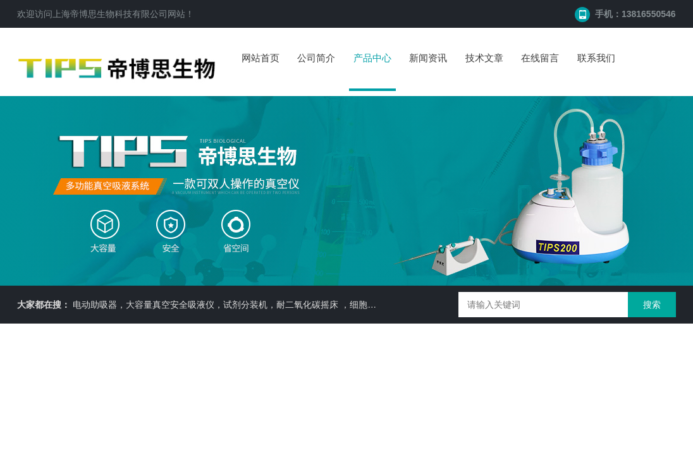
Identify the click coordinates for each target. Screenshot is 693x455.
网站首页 (260, 57)
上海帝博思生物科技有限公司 (110, 14)
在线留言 (540, 57)
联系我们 (596, 57)
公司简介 (316, 57)
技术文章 (484, 57)
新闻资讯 (428, 57)
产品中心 (372, 57)
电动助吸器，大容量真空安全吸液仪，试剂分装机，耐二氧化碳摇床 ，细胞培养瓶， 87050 (251, 305)
